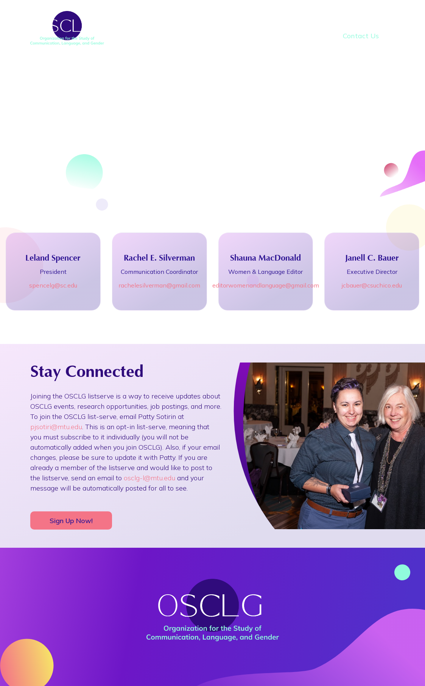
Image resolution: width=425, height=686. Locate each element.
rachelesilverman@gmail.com (159, 285)
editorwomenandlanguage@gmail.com (265, 285)
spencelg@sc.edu (53, 285)
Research (305, 20)
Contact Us (361, 35)
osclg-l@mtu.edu (149, 477)
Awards (362, 20)
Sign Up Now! (71, 520)
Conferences (242, 20)
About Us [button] (179, 20)
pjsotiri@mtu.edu (56, 426)
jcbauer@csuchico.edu (372, 285)
